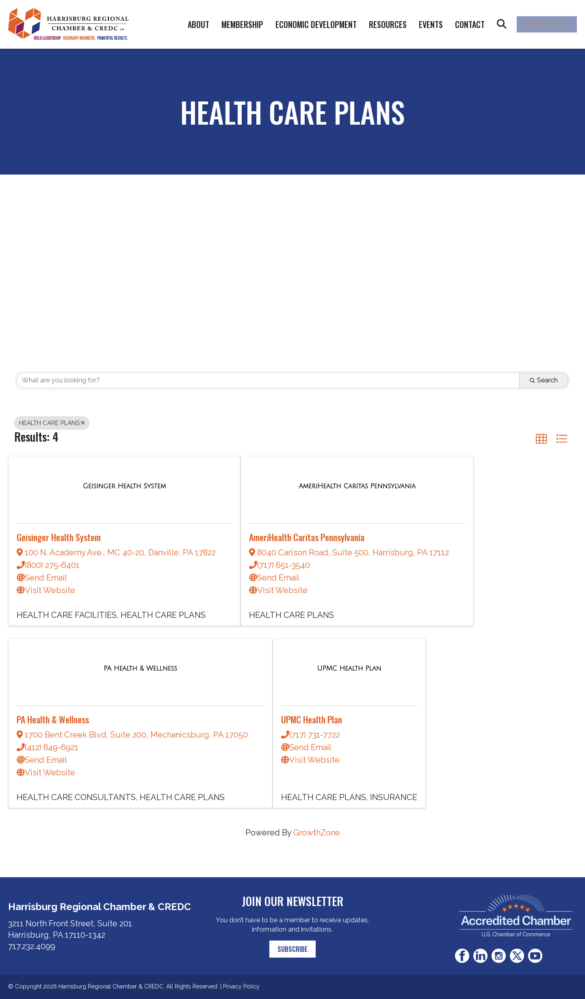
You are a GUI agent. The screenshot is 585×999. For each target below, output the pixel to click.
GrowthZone (316, 832)
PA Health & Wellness (53, 719)
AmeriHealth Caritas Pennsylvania (306, 537)
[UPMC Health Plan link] (349, 667)
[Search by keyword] (268, 380)
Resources (388, 24)
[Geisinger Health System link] (124, 485)
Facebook (462, 956)
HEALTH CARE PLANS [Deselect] (51, 423)
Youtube (535, 956)
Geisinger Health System (59, 537)
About (198, 24)
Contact (470, 24)
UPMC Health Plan (311, 719)
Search (502, 24)
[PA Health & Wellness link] (140, 667)
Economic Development (316, 24)
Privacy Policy (241, 986)
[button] (541, 438)
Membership (242, 24)
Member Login (547, 24)
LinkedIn (480, 956)
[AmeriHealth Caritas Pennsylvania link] (357, 485)
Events (431, 24)
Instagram (499, 956)
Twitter (517, 956)
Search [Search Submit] (544, 380)
